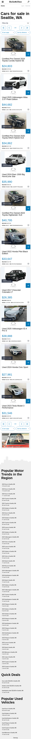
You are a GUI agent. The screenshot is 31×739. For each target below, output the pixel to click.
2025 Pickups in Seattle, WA (9, 629)
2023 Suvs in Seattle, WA (8, 485)
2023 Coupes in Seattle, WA (9, 667)
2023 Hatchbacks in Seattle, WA (10, 600)
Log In (22, 5)
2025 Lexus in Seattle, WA (8, 547)
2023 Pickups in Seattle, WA (9, 619)
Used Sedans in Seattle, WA (9, 714)
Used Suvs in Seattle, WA (8, 709)
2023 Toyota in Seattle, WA (9, 523)
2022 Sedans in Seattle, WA (9, 614)
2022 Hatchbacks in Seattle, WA (10, 633)
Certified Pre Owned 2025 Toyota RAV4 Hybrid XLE (13, 137)
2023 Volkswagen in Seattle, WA (10, 537)
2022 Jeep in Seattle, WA (8, 657)
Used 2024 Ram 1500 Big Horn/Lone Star (13, 175)
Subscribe (27, 5)
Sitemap (15, 737)
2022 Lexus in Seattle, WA (8, 643)
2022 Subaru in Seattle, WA (9, 609)
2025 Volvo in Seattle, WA (8, 557)
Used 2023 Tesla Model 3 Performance (13, 407)
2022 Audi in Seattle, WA (8, 648)
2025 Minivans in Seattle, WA (9, 653)
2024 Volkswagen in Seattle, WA (10, 571)
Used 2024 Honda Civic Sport (15, 367)
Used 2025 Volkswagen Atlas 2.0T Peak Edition (15, 98)
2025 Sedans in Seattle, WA (9, 533)
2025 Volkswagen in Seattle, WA (10, 590)
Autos (3, 6)
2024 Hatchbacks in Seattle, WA (10, 576)
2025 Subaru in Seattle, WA (9, 552)
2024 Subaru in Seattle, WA (9, 585)
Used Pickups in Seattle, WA (9, 723)
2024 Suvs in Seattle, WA (8, 489)
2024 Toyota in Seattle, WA (9, 499)
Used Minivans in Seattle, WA (9, 733)
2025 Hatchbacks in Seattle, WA (10, 624)
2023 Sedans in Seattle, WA (9, 518)
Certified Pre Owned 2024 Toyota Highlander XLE (13, 214)
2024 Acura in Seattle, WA (9, 566)
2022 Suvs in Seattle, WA (8, 513)
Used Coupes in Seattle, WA (9, 728)
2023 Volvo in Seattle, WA (8, 542)
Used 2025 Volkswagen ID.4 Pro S (14, 330)
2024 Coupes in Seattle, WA (9, 662)
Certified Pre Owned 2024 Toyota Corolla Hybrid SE (13, 60)
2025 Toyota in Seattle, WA (9, 504)
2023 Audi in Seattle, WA (8, 561)
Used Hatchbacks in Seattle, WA (10, 719)
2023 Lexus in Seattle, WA (8, 528)
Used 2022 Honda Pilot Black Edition (15, 253)
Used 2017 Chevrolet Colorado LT (11, 291)
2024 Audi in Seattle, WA (8, 581)
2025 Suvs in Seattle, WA (8, 494)
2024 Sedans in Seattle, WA (9, 509)
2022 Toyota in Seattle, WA (9, 595)
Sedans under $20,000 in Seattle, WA (11, 686)
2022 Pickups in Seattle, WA (9, 638)
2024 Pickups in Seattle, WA (9, 605)
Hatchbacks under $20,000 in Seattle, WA (12, 691)
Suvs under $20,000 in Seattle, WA (11, 681)
